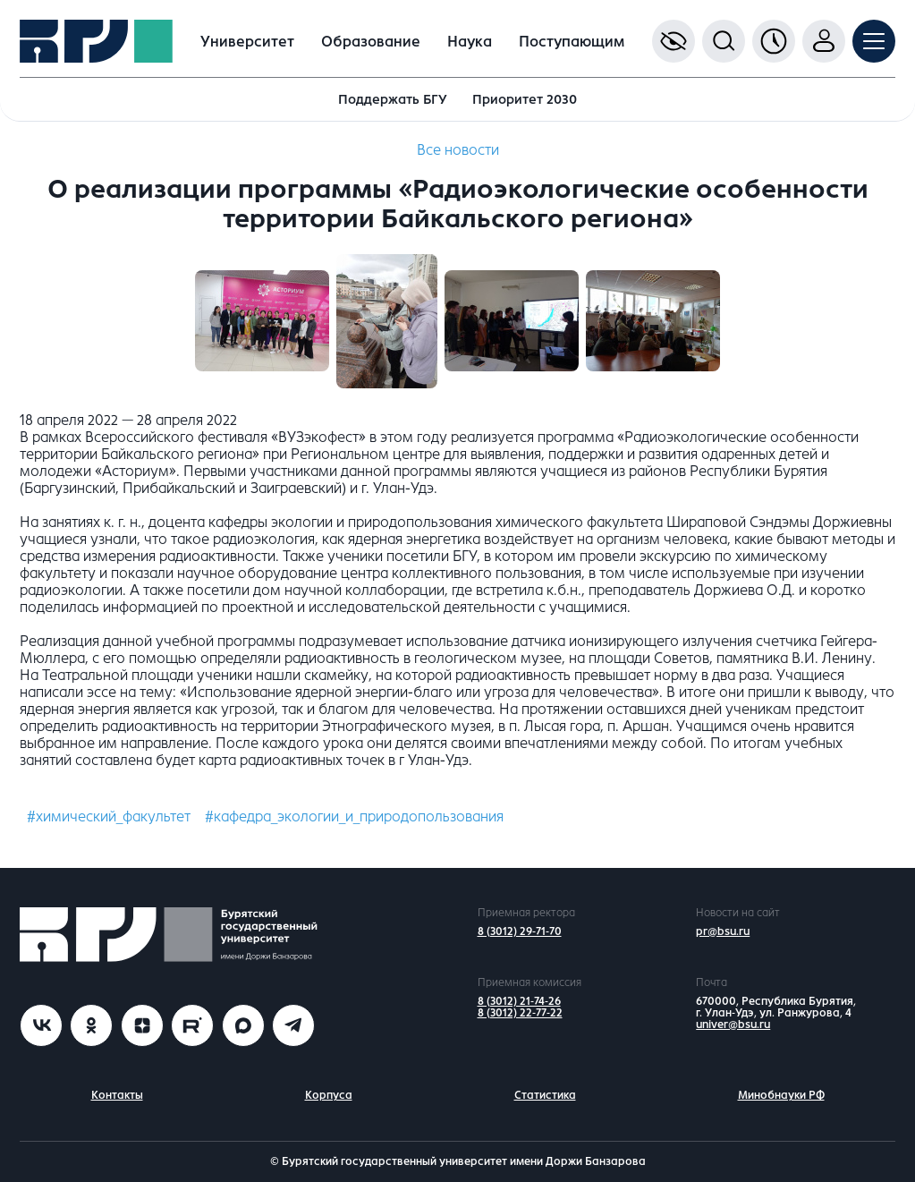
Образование (370, 41)
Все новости (458, 149)
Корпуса (328, 1095)
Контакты (117, 1095)
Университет (247, 41)
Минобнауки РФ (781, 1095)
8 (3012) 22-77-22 (520, 1013)
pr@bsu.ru (723, 931)
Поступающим (571, 41)
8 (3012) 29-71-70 (520, 931)
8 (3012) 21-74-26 (519, 1001)
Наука (469, 41)
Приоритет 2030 (524, 99)
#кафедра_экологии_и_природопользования (354, 816)
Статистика (545, 1095)
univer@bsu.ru (733, 1024)
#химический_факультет (109, 816)
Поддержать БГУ (392, 99)
